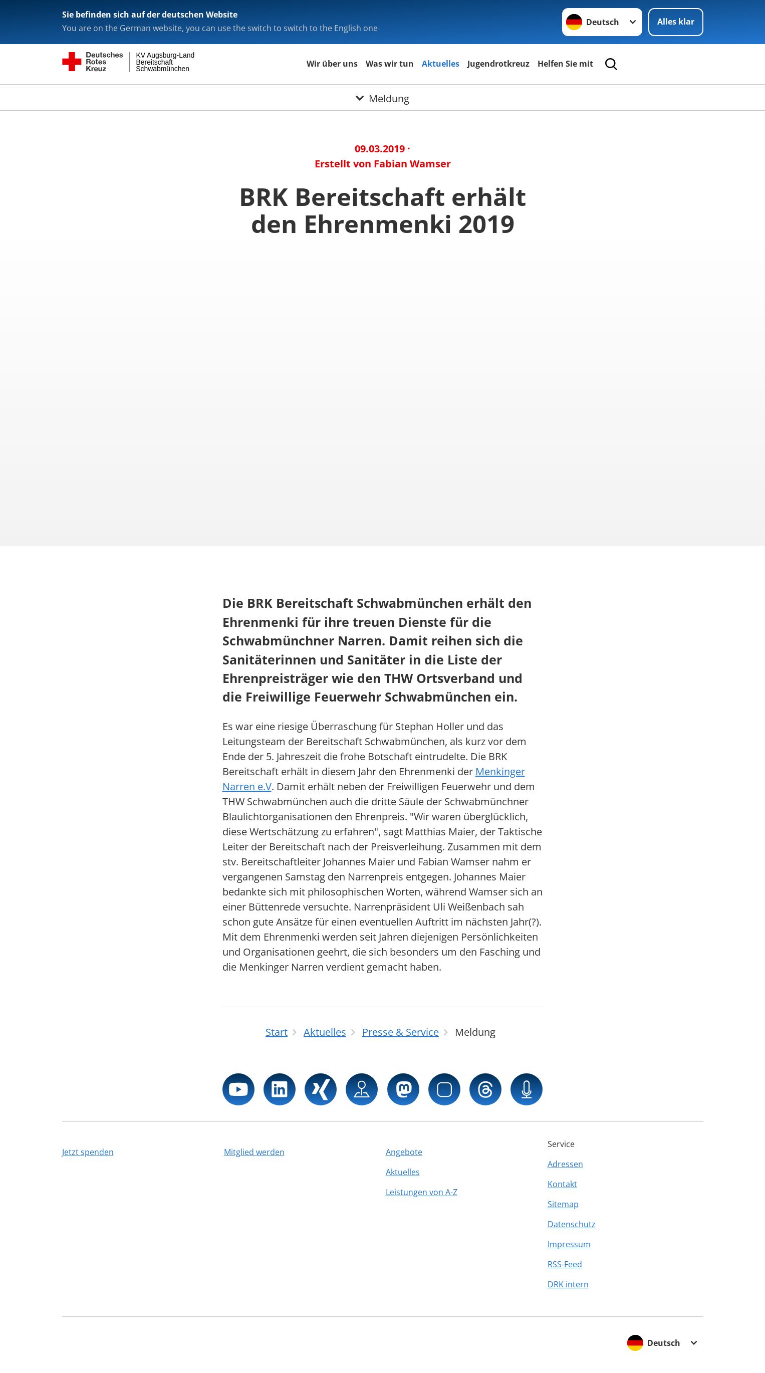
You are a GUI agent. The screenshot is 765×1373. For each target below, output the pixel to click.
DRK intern (568, 1284)
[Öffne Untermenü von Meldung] (382, 97)
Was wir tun (390, 63)
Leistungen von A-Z (421, 1192)
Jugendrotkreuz (498, 63)
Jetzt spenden (88, 1152)
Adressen (565, 1164)
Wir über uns (332, 63)
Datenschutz (572, 1224)
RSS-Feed (565, 1264)
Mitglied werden (254, 1152)
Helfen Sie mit (565, 63)
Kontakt (562, 1184)
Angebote (404, 1152)
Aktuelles (440, 63)
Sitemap (563, 1204)
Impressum (569, 1244)
